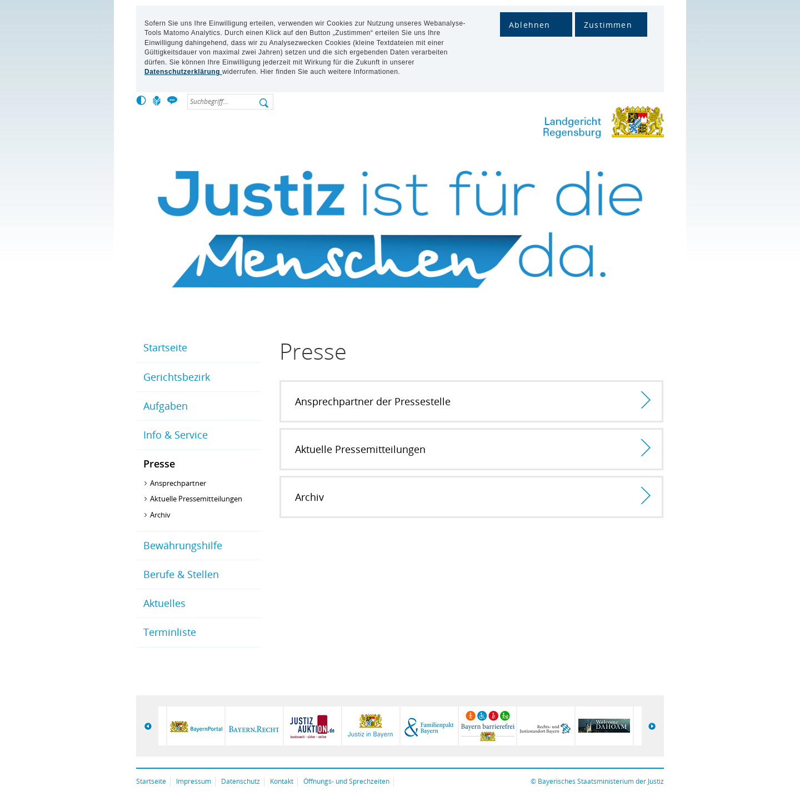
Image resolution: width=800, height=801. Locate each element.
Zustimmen (608, 24)
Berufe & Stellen (181, 574)
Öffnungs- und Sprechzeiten (346, 781)
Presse (159, 463)
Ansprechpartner (178, 483)
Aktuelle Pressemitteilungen (196, 499)
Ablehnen (530, 24)
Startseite (165, 347)
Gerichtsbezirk (176, 377)
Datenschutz (240, 781)
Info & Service (175, 434)
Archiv (160, 515)
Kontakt (281, 781)
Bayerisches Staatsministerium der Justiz (601, 781)
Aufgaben (165, 405)
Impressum (193, 781)
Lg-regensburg (566, 124)
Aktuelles (164, 603)
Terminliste (169, 632)
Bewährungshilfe (182, 545)
